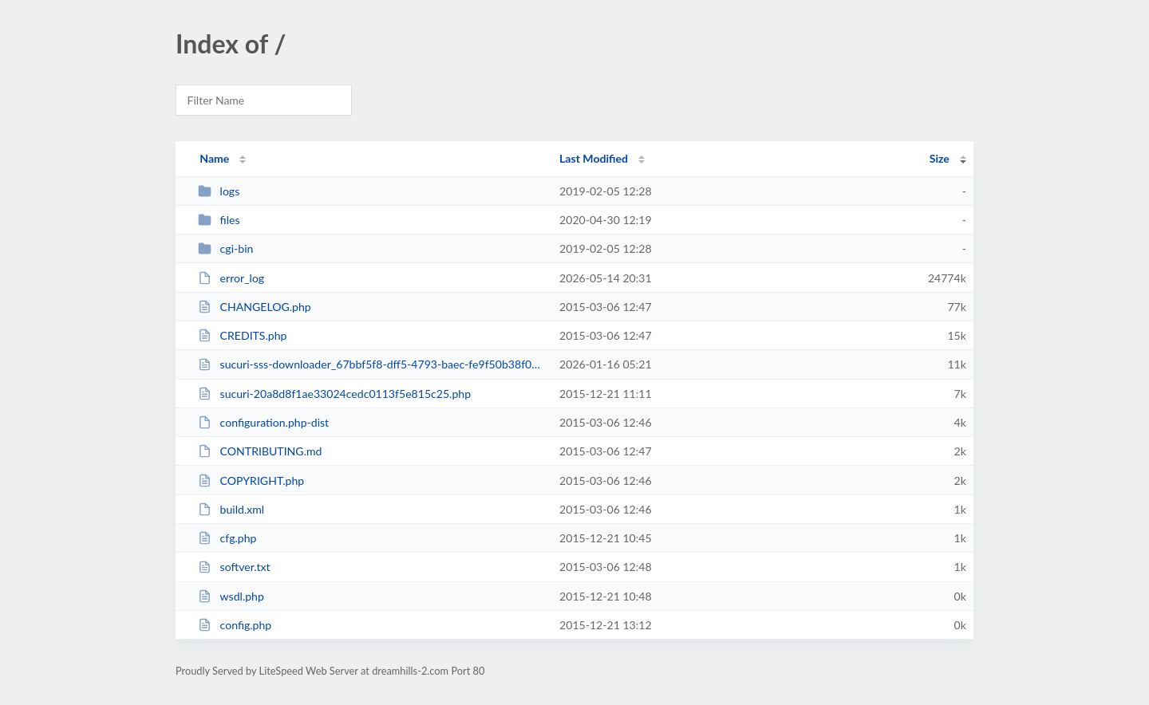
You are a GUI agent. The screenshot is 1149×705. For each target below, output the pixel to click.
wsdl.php (231, 596)
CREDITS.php (242, 335)
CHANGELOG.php (254, 306)
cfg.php (227, 538)
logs (218, 191)
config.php (234, 625)
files (218, 219)
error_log (231, 278)
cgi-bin (225, 248)
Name (214, 158)
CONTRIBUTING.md (260, 451)
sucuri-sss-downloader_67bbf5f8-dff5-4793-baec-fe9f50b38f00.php (371, 364)
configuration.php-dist (263, 422)
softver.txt (234, 566)
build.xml (231, 509)
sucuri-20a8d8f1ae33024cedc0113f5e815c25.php (334, 393)
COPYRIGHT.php (251, 480)
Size (940, 158)
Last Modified (593, 158)
